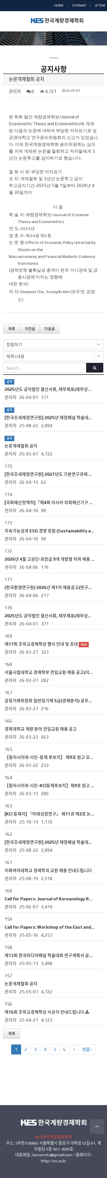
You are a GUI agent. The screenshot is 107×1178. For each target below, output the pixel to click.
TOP (97, 1126)
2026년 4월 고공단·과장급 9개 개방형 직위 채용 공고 (52, 559)
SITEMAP (79, 5)
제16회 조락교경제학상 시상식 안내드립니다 (44, 1012)
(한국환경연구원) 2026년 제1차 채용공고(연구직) (49, 587)
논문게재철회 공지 (21, 445)
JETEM (100, 5)
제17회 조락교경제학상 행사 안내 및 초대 (41, 644)
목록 (11, 329)
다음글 (50, 329)
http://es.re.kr (53, 1161)
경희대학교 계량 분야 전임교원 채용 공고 (41, 729)
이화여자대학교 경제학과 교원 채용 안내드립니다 (48, 870)
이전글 (30, 329)
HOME (59, 5)
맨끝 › (87, 1049)
